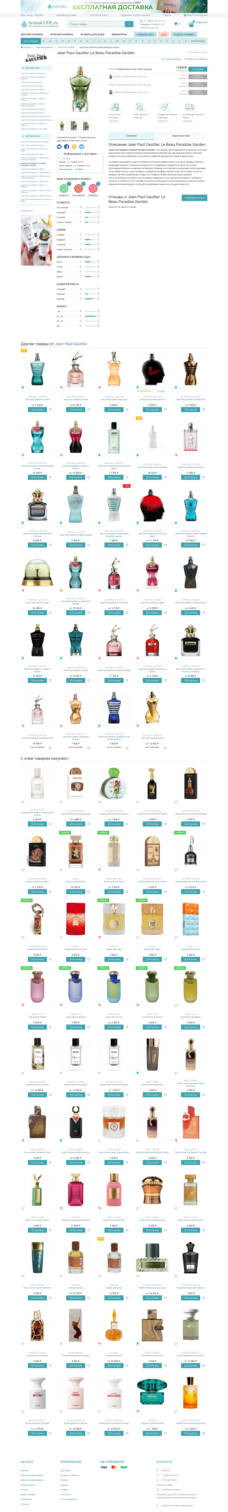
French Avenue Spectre (152, 1355)
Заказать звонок (149, 27)
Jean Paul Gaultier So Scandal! (34, 129)
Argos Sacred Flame (75, 881)
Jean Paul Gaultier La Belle (32, 90)
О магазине (26, 1499)
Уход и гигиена (28, 1485)
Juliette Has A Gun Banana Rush (191, 1423)
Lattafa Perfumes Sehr (37, 949)
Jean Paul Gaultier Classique (33, 73)
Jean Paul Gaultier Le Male (32, 169)
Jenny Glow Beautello (191, 1017)
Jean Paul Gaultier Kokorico (33, 145)
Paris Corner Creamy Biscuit (152, 1220)
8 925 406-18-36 (169, 1480)
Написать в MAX (164, 1485)
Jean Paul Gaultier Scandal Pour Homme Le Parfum (190, 670)
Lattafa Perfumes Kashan (37, 881)
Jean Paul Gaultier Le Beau (32, 154)
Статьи (24, 1489)
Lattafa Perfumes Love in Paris (152, 881)
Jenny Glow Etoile (114, 1017)
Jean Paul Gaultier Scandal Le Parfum (34, 124)
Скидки (167, 15)
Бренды (25, 1470)
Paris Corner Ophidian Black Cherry (152, 1152)
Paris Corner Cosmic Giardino (37, 1288)
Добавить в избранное (195, 59)
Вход (189, 15)
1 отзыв (160, 391)
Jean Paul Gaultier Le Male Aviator (35, 173)
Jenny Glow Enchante (152, 1017)
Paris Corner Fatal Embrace (190, 1220)
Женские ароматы (32, 34)
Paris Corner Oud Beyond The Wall (190, 1152)
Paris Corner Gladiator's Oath (37, 1152)
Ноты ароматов (69, 1499)
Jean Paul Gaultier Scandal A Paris (36, 116)
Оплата (64, 1480)
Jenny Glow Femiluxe (76, 1017)
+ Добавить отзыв (194, 197)
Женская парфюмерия (32, 1475)
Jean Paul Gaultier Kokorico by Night (34, 150)
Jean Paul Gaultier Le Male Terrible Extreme (36, 191)
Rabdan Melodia (114, 1288)
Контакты (66, 1494)
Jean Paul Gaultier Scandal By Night (36, 120)
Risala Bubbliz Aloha (190, 949)
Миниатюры (119, 34)
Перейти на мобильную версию (177, 1505)
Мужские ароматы (61, 34)
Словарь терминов (173, 59)
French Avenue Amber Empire (75, 1152)
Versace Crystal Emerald (152, 1423)
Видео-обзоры (28, 1494)
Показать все (27, 210)
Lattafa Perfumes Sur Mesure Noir (190, 881)
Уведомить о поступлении (197, 76)
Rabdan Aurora (76, 1288)
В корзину (198, 69)
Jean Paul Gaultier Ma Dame (33, 109)
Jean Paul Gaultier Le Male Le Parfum (34, 186)
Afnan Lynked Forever (114, 881)
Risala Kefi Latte (113, 949)
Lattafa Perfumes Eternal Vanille (152, 814)
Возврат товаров (70, 1475)
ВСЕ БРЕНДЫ (198, 41)
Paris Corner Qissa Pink (114, 1220)
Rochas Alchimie (114, 1355)
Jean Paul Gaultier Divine (32, 82)
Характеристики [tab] (181, 135)
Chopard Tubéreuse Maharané (76, 1220)
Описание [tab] (131, 135)
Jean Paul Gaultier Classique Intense (33, 78)
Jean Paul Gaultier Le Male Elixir (34, 181)
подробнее (113, 121)
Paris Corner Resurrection (37, 1220)
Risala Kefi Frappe (152, 949)
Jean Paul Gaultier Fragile (32, 86)
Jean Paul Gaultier (71, 344)
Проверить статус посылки (135, 15)
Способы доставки (66, 15)
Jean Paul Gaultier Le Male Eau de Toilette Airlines (35, 177)
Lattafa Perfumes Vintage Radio (76, 814)
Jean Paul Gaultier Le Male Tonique (36, 196)
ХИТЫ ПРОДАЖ (31, 41)
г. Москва (38, 15)
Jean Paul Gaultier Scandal (32, 113)
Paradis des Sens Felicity (37, 1084)
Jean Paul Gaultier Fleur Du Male (35, 142)
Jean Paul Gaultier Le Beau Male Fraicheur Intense (35, 159)
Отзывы (25, 1504)
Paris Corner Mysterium (152, 1084)
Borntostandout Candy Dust (191, 1355)
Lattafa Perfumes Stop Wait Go (114, 814)
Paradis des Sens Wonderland (114, 1084)
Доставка (66, 1470)
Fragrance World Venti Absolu (191, 1288)
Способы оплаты (99, 15)
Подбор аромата (184, 34)
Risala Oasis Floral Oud (76, 949)
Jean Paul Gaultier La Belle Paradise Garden (32, 105)
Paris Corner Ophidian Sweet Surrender (190, 1084)
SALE (163, 34)
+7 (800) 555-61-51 (154, 20)
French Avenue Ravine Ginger (75, 1355)
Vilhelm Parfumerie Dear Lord (152, 1288)
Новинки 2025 (145, 34)
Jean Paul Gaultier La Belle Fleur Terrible (35, 94)
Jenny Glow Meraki (37, 1017)
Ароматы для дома (93, 34)
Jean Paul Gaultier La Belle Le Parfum (34, 99)
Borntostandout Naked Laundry (114, 1423)
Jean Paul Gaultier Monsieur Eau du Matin (36, 200)
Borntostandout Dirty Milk (37, 1423)
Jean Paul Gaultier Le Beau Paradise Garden (33, 164)
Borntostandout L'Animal (75, 1423)
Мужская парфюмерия (32, 1480)
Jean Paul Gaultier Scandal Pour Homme (37, 534)
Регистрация (200, 15)
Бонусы (64, 1485)
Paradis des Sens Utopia (75, 1084)
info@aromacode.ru (171, 1489)
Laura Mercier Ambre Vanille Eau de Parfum (37, 813)
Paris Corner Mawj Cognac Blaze (114, 1152)
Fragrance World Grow (37, 1355)
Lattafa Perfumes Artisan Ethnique (191, 814)
